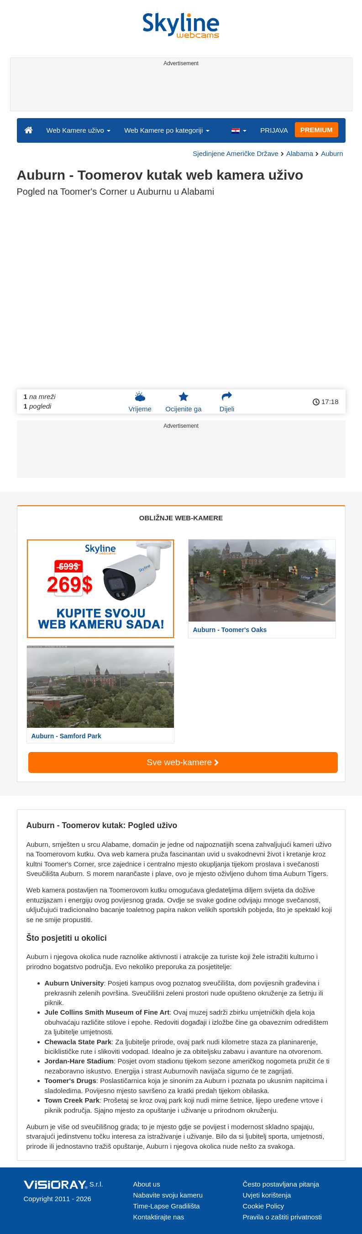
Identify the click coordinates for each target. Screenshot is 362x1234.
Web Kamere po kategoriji (166, 130)
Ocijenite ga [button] (183, 401)
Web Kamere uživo (79, 130)
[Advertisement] (179, 90)
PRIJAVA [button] (274, 130)
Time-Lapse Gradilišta (166, 1206)
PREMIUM (316, 130)
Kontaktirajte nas (158, 1217)
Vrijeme (140, 401)
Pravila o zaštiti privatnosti (282, 1217)
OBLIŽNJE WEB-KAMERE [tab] (181, 518)
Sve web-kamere (183, 762)
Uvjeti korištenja (267, 1195)
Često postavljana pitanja (281, 1184)
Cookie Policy (263, 1206)
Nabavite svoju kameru (168, 1195)
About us (146, 1184)
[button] (238, 130)
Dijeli (227, 401)
